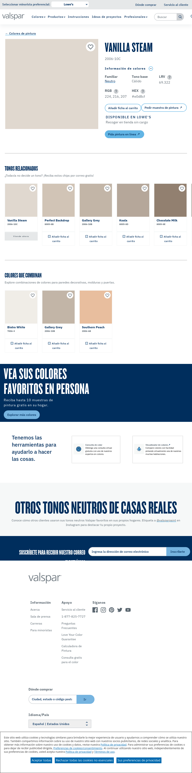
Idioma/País (38, 715)
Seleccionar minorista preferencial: (26, 4)
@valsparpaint (166, 520)
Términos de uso (104, 752)
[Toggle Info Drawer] (150, 68)
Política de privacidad (113, 744)
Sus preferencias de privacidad (139, 760)
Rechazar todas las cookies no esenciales (84, 760)
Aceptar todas (41, 760)
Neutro (110, 81)
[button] (168, 77)
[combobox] (165, 17)
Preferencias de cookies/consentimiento (77, 748)
